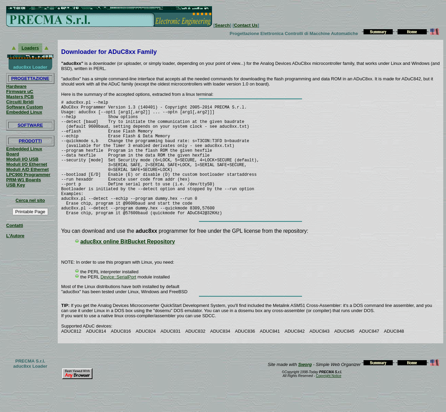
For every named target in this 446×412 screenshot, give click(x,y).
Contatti (14, 225)
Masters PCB (20, 96)
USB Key (15, 184)
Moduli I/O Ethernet (26, 164)
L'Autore (15, 235)
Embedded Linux (24, 112)
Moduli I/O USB (22, 159)
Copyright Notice (328, 401)
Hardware (16, 86)
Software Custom (24, 107)
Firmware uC (19, 91)
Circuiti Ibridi (20, 101)
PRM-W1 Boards (23, 179)
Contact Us (246, 25)
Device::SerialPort (118, 302)
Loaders (30, 47)
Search (222, 25)
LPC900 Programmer (28, 174)
